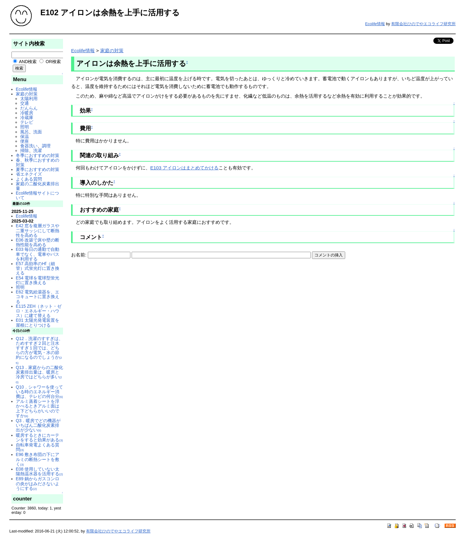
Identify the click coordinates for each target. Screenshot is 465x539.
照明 (24, 126)
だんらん (29, 108)
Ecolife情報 (375, 24)
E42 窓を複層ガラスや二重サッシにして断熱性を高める (37, 230)
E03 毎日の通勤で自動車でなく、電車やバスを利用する (37, 254)
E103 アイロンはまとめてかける (184, 167)
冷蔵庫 (26, 117)
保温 (24, 136)
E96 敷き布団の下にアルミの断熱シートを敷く (37, 459)
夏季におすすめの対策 (37, 169)
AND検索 (25, 61)
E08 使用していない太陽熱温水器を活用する (39, 471)
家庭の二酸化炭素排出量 (37, 186)
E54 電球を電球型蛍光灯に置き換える (37, 280)
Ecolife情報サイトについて (37, 195)
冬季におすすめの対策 (37, 155)
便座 (24, 141)
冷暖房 (26, 112)
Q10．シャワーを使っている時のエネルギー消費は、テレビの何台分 (39, 392)
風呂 (24, 131)
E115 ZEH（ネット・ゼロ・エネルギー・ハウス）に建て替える (39, 311)
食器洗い (29, 145)
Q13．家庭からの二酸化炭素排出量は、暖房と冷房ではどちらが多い (39, 374)
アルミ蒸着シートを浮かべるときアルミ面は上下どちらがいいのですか (37, 408)
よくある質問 (29, 179)
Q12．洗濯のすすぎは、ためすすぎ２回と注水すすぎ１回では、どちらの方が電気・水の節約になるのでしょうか (39, 350)
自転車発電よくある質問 (37, 447)
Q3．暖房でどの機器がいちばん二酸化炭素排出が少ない (38, 425)
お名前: (79, 254)
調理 (46, 145)
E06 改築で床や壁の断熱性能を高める (37, 242)
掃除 (24, 150)
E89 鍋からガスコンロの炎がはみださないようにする (37, 483)
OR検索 (50, 61)
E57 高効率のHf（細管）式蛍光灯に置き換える (37, 268)
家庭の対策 (27, 93)
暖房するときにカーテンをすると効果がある (39, 437)
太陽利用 (29, 98)
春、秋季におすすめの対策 (37, 162)
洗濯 (37, 150)
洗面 (37, 131)
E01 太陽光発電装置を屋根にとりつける (37, 322)
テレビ (26, 122)
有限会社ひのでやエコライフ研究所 (423, 24)
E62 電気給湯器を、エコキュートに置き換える (37, 296)
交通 (24, 103)
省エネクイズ (29, 174)
